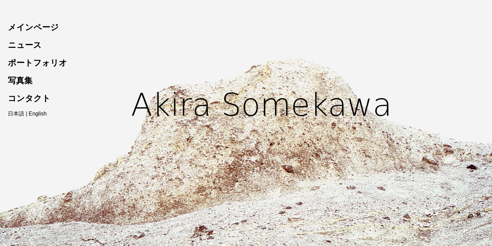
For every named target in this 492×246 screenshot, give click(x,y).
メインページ (33, 27)
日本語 (16, 114)
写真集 (20, 80)
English (37, 114)
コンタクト (29, 98)
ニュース (25, 45)
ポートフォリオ (37, 62)
